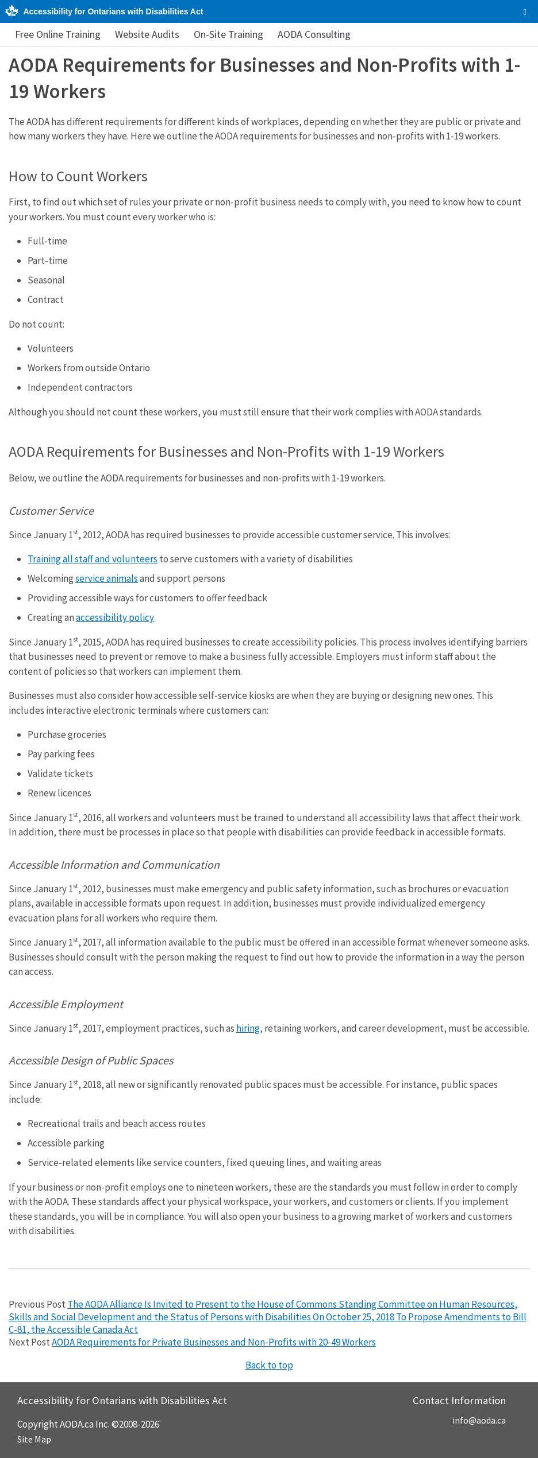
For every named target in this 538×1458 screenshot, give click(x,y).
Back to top (269, 1365)
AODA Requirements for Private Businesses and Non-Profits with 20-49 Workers (214, 1342)
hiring (248, 1028)
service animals (106, 578)
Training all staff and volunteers (92, 559)
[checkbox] (525, 12)
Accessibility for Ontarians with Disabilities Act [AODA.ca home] (113, 11)
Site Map (34, 1439)
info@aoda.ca (479, 1420)
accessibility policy (115, 617)
